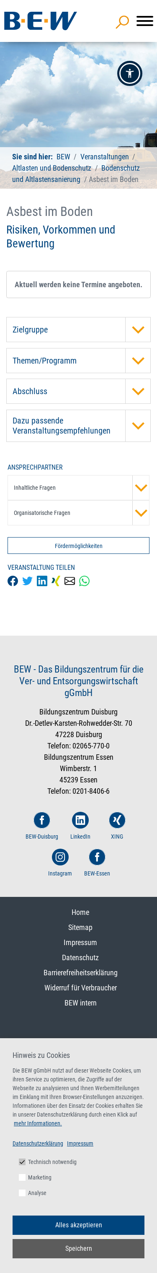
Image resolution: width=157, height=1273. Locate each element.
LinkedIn (80, 826)
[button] (129, 73)
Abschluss (82, 391)
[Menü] (144, 21)
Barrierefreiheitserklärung (81, 972)
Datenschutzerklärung (38, 1143)
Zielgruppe (82, 329)
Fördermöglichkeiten (79, 546)
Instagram (60, 863)
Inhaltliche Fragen (81, 487)
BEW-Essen (97, 863)
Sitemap (80, 927)
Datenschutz (80, 957)
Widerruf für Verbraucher (80, 987)
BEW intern (80, 1002)
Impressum (80, 942)
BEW (64, 156)
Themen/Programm (82, 360)
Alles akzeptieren (78, 1225)
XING (117, 826)
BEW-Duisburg (42, 826)
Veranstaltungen (105, 156)
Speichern (78, 1248)
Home (80, 912)
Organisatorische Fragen (81, 513)
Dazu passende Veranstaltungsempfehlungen (82, 426)
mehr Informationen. (38, 1123)
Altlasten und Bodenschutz (51, 168)
